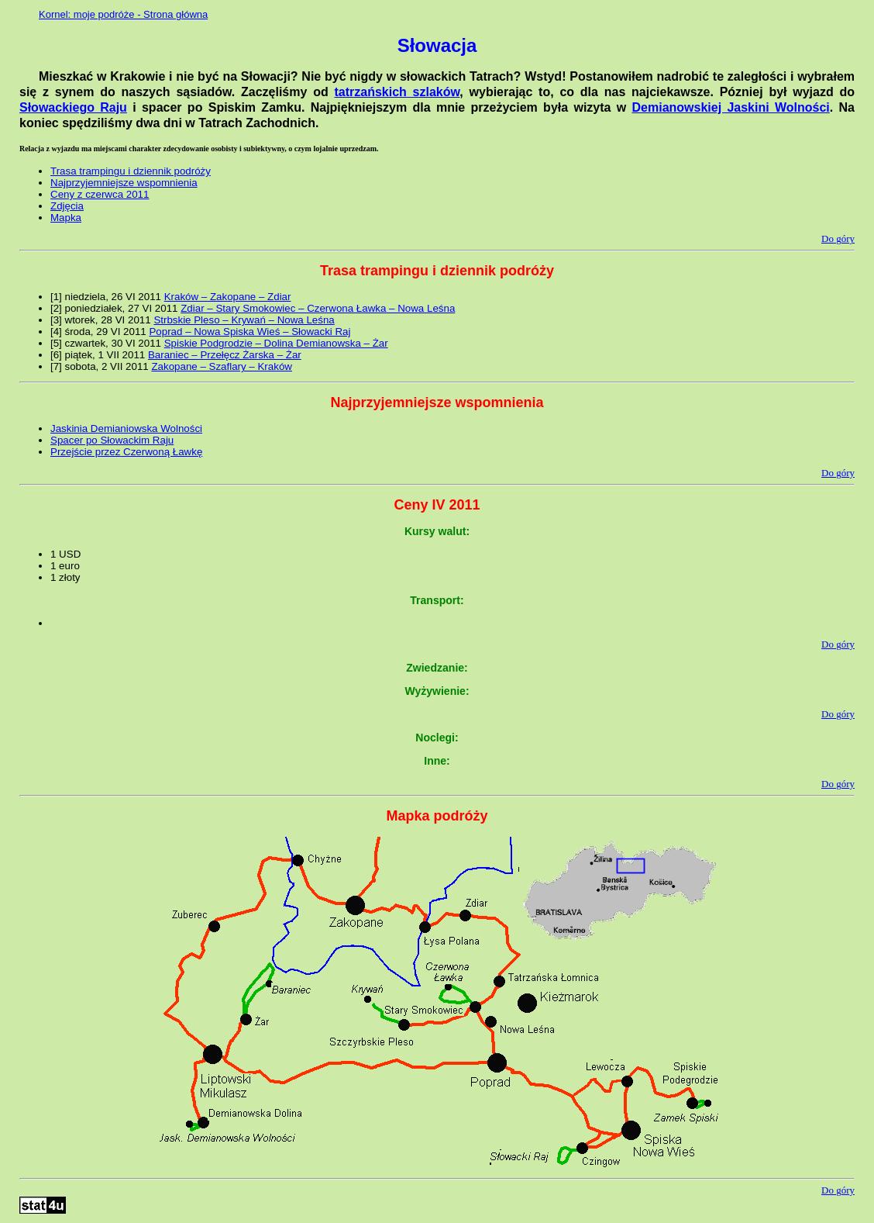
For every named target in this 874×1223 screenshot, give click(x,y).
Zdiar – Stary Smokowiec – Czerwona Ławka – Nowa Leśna (318, 308)
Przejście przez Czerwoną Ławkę (126, 452)
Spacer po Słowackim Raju (112, 440)
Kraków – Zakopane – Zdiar (227, 296)
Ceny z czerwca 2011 (99, 194)
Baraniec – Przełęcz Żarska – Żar (224, 355)
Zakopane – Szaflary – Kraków (221, 366)
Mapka (65, 217)
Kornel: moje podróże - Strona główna (123, 14)
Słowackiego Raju (73, 107)
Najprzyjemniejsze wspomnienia (124, 182)
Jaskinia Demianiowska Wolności (126, 428)
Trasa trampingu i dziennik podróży (130, 171)
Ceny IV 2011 (437, 505)
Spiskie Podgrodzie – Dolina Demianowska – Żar (276, 343)
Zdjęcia (67, 206)
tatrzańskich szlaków (396, 91)
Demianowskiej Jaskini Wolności (731, 107)
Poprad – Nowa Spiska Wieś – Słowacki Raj (249, 331)
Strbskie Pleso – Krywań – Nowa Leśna (243, 320)
